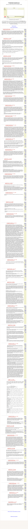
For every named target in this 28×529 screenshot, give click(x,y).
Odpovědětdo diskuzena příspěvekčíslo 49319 (25, 216)
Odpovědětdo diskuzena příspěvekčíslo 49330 (25, 308)
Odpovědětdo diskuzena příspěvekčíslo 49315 (25, 176)
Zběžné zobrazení (14, 27)
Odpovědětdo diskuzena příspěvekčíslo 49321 (25, 225)
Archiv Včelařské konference (14, 28)
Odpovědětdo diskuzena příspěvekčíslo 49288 (25, 32)
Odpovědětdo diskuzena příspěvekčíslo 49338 (25, 382)
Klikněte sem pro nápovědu (14, 524)
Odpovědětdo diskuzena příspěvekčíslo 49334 (25, 327)
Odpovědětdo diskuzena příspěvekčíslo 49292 (25, 68)
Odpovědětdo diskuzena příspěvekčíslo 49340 (25, 346)
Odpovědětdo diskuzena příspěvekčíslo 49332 (25, 457)
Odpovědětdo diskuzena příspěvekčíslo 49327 (25, 271)
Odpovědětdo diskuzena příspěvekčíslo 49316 (25, 185)
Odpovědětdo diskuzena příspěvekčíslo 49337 (25, 502)
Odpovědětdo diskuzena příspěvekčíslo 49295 (25, 81)
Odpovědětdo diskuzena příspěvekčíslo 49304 (25, 141)
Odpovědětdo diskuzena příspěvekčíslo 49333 (25, 469)
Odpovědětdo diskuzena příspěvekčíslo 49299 (25, 118)
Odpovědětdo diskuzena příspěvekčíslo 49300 (25, 127)
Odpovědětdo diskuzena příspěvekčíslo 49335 (25, 478)
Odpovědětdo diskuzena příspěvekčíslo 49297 (25, 98)
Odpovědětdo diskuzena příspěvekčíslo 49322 (25, 262)
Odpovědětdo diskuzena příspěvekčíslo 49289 (25, 41)
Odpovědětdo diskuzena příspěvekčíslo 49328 (25, 284)
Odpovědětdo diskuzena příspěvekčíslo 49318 (25, 204)
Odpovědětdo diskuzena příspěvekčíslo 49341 (25, 425)
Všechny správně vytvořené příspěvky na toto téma (14, 519)
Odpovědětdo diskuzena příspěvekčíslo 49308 (25, 152)
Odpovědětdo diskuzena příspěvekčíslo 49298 (25, 108)
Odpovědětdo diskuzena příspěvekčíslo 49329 (25, 435)
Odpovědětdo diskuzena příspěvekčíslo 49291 (25, 58)
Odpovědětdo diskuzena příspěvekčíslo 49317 (25, 195)
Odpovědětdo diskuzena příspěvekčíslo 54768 (25, 511)
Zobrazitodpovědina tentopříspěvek (25, 35)
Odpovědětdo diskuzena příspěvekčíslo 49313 (25, 161)
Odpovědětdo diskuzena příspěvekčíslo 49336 (25, 492)
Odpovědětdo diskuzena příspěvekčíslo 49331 (25, 444)
